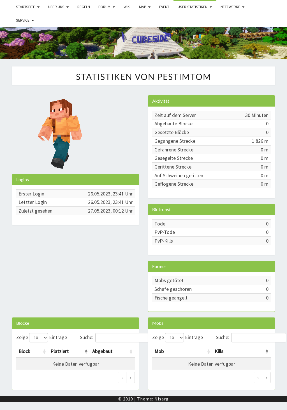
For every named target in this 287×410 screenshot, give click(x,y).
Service (22, 20)
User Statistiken (192, 6)
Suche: (107, 337)
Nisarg (161, 399)
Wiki (127, 6)
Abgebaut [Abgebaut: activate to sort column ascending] (102, 351)
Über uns (56, 6)
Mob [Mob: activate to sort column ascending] (159, 351)
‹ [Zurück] (122, 377)
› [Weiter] (130, 377)
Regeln (83, 6)
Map (142, 6)
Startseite (25, 6)
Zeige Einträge (41, 337)
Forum (104, 6)
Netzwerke (230, 6)
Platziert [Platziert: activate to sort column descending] (59, 351)
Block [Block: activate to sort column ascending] (24, 351)
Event (164, 6)
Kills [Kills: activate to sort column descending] (219, 351)
